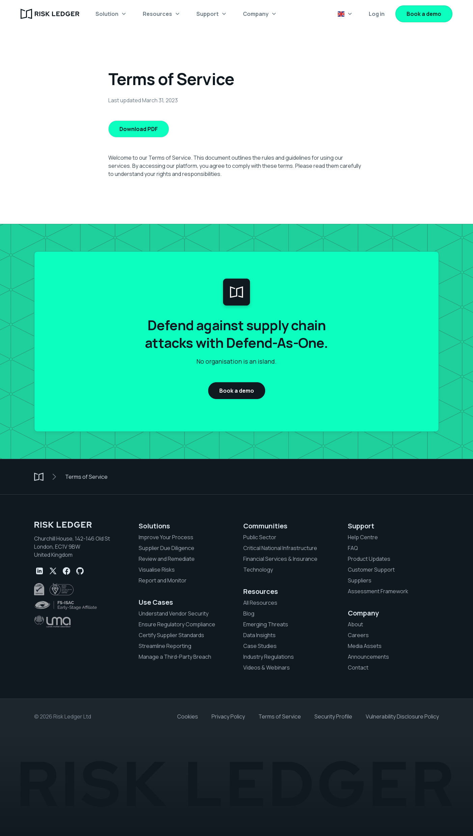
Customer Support (371, 569)
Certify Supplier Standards (171, 635)
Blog (248, 613)
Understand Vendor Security (173, 613)
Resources (260, 591)
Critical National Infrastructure (280, 548)
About (355, 624)
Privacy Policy (228, 716)
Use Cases (156, 602)
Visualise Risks (157, 569)
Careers (358, 635)
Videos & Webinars (266, 667)
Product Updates (369, 559)
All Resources (260, 602)
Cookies (187, 716)
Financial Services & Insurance (280, 559)
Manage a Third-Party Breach (175, 656)
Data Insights (259, 635)
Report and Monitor (163, 580)
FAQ (353, 548)
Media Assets (365, 646)
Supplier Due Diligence (166, 548)
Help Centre (363, 537)
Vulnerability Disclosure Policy (402, 716)
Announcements (368, 656)
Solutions (154, 526)
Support (361, 526)
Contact (358, 667)
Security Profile (333, 716)
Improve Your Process (166, 537)
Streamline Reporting (165, 646)
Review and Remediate (167, 559)
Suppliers (359, 580)
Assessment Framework (378, 591)
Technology (258, 569)
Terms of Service (86, 476)
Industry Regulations (268, 656)
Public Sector (259, 537)
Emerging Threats (265, 624)
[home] (50, 14)
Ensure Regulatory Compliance (177, 624)
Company (363, 613)
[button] (111, 13)
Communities (265, 526)
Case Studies (260, 646)
